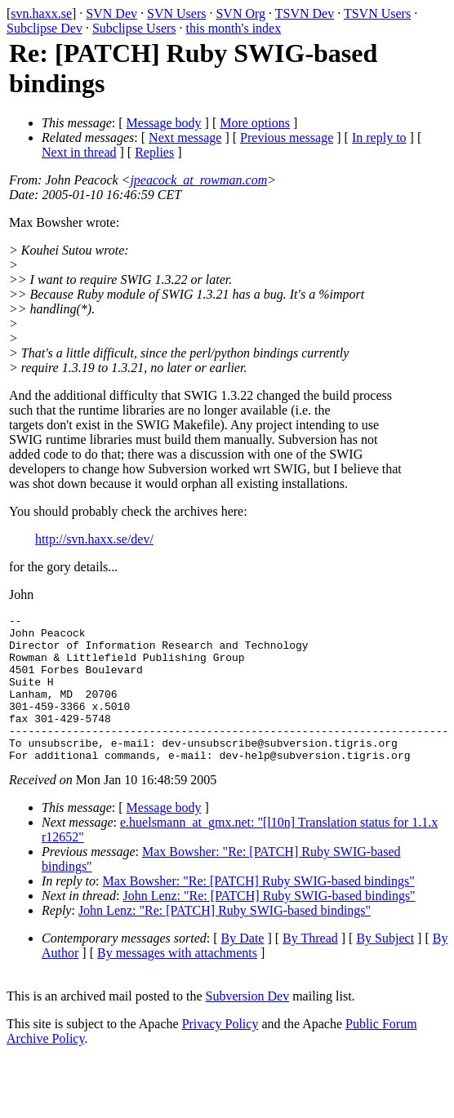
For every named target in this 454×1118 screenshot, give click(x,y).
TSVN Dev (304, 13)
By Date (243, 967)
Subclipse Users (134, 28)
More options (255, 123)
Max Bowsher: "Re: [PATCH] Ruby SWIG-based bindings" (259, 910)
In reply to (379, 137)
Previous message (286, 137)
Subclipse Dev (44, 28)
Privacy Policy (220, 1053)
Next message (185, 137)
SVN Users (176, 13)
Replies (154, 152)
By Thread (310, 967)
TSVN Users (377, 13)
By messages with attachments (177, 982)
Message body (164, 123)
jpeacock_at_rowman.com (198, 180)
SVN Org (240, 13)
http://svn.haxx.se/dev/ (94, 539)
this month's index (234, 28)
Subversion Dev (248, 1025)
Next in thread (79, 152)
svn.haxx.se (41, 13)
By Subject (385, 967)
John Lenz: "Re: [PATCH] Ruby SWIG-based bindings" (268, 925)
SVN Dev (111, 13)
